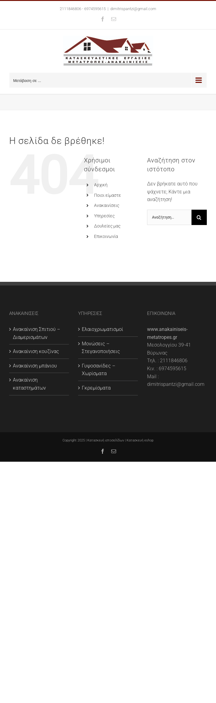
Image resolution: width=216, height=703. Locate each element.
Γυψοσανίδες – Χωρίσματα (98, 370)
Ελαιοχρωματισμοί (102, 329)
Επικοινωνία (106, 236)
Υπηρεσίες (104, 215)
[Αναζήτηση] (199, 217)
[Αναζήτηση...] (169, 217)
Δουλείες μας (107, 225)
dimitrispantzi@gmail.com (133, 8)
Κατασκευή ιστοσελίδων (105, 440)
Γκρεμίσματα (96, 388)
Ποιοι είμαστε (107, 195)
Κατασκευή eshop (140, 440)
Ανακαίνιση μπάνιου (35, 366)
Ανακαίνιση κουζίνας (36, 351)
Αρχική (101, 184)
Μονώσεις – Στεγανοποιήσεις (101, 348)
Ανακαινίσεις (106, 205)
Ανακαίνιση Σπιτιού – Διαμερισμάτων (36, 333)
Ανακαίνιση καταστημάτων (29, 384)
